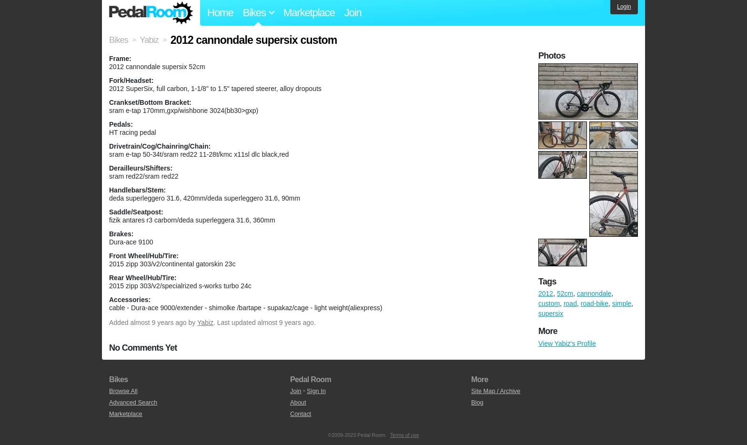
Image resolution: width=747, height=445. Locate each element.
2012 (545, 293)
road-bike (594, 303)
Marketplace (309, 13)
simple (621, 303)
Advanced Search (133, 402)
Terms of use (404, 435)
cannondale (594, 293)
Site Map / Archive (495, 390)
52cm (565, 293)
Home (220, 13)
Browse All (123, 390)
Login (624, 6)
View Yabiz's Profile (567, 343)
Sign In (316, 390)
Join (353, 13)
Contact (300, 413)
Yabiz (205, 322)
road (570, 303)
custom (549, 303)
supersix (550, 313)
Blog (477, 402)
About (298, 402)
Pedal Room (151, 12)
